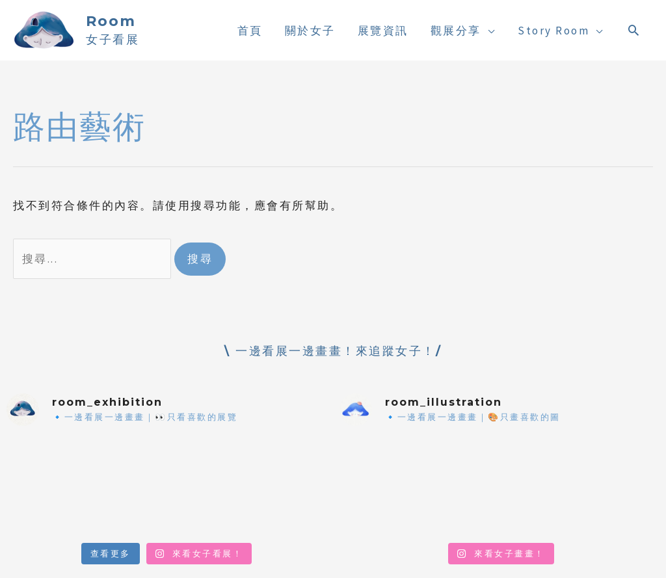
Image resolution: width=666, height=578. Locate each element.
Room (111, 21)
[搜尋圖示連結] (634, 30)
